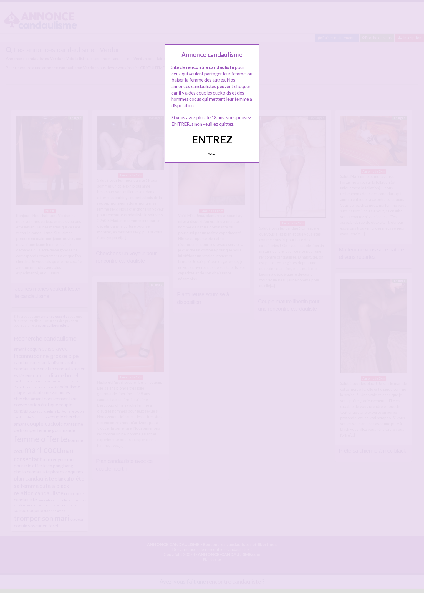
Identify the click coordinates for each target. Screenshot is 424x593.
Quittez (212, 154)
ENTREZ (212, 139)
